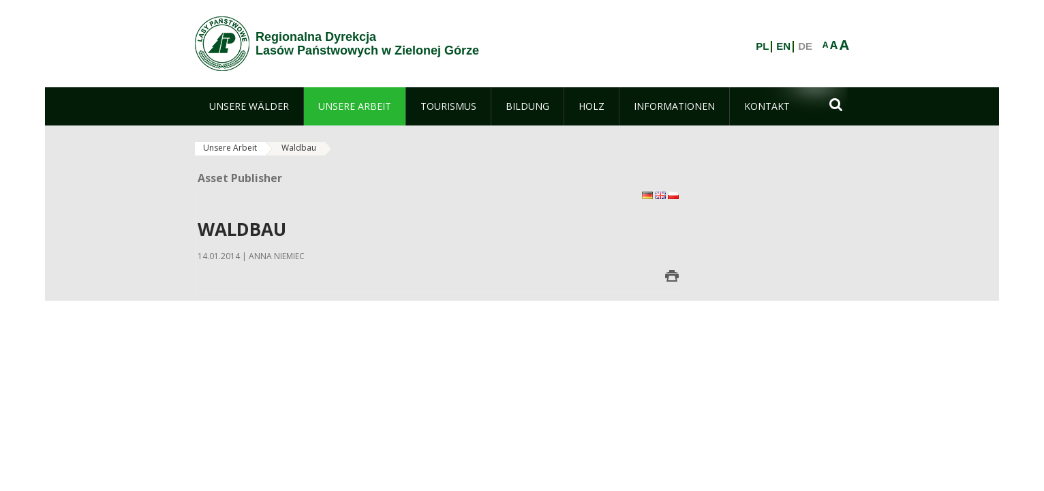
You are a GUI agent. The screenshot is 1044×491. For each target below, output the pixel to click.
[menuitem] (249, 106)
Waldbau (298, 147)
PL (762, 46)
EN (783, 46)
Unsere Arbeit (230, 147)
